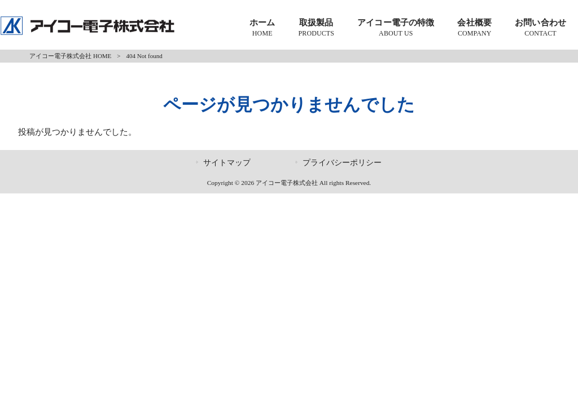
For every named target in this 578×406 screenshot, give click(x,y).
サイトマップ (227, 162)
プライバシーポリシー (342, 162)
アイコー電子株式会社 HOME (70, 55)
